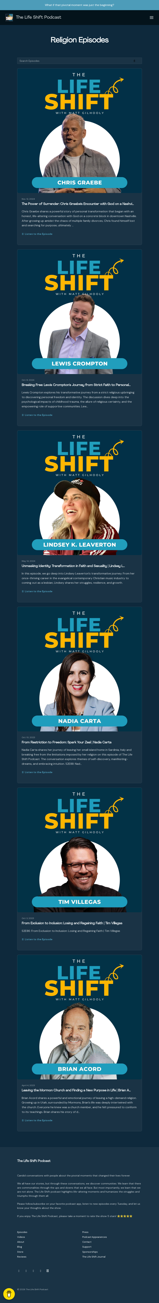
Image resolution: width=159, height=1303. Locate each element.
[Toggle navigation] (151, 18)
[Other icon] (48, 1271)
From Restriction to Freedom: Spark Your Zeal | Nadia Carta (66, 742)
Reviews (21, 1256)
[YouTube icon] (33, 1271)
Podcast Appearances (94, 1237)
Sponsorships (90, 1251)
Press (85, 1232)
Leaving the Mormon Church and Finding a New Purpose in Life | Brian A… (76, 1090)
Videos (21, 1237)
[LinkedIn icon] (41, 1271)
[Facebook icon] (26, 1271)
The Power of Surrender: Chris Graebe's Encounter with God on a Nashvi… (78, 204)
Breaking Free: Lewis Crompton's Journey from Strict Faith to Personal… (76, 385)
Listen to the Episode (37, 234)
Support (86, 1246)
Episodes (22, 1232)
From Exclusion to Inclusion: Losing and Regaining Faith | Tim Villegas (72, 923)
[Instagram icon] (19, 1271)
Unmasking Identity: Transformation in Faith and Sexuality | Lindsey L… (73, 566)
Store (20, 1251)
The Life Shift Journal (93, 1256)
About (20, 1241)
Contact (86, 1241)
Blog (19, 1246)
